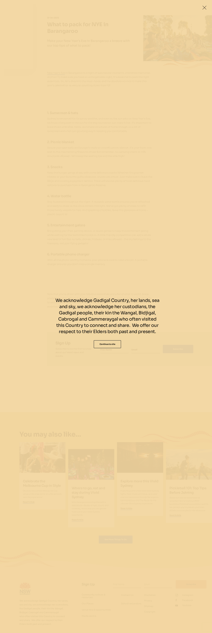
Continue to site (107, 344)
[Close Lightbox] (204, 7)
